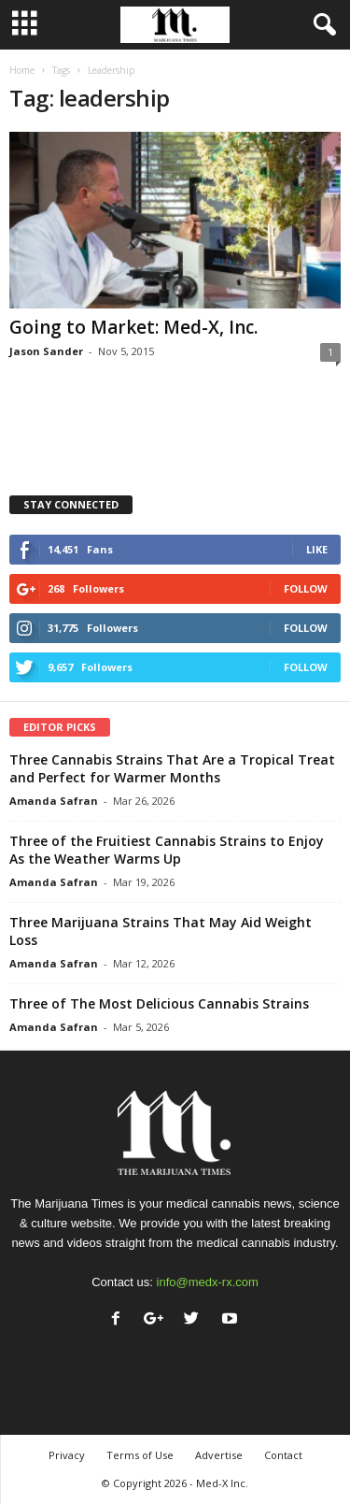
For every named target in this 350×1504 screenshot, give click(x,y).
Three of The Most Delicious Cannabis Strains (159, 1003)
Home (22, 70)
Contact (283, 1455)
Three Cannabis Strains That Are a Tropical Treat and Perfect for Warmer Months (172, 768)
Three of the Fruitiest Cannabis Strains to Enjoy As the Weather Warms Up (166, 849)
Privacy (67, 1455)
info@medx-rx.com (208, 1282)
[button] (321, 25)
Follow (306, 588)
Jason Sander (46, 351)
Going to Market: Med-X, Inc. (133, 327)
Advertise (219, 1455)
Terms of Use (140, 1455)
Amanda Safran (53, 801)
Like (317, 549)
